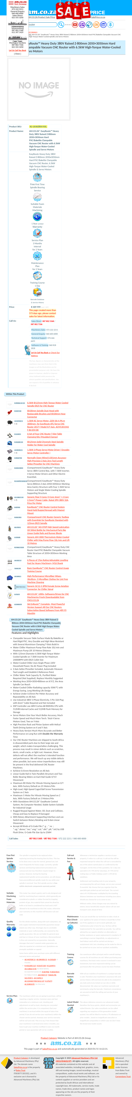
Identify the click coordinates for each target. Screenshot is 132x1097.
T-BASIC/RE (52, 975)
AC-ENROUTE (30, 984)
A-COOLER (52, 959)
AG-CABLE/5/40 (30, 969)
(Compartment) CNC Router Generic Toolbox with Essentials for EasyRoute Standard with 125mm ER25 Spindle (48, 520)
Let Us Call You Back (17, 50)
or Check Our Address (45, 354)
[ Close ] (17, 54)
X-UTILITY (48, 981)
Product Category (30, 32)
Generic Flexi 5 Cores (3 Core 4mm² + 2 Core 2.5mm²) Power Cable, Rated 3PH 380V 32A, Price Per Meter (48, 500)
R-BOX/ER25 (54, 972)
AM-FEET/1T (42, 975)
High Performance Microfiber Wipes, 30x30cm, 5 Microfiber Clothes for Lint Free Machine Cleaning (47, 579)
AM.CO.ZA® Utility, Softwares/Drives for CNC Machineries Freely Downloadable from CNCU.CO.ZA (48, 597)
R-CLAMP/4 (51, 965)
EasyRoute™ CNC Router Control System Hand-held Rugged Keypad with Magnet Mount (46, 510)
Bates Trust (20, 1070)
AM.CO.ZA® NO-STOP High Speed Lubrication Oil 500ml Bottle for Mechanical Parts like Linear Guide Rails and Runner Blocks (48, 530)
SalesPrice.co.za (49, 1048)
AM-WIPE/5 (38, 978)
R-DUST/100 (41, 965)
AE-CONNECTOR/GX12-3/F (34, 981)
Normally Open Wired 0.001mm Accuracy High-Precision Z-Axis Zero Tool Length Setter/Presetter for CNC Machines (46, 460)
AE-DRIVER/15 (41, 959)
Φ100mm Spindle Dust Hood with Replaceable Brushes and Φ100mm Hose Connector (46, 413)
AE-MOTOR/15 (30, 959)
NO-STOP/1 (29, 978)
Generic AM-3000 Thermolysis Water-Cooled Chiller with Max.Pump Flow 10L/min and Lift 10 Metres (48, 540)
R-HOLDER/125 (30, 965)
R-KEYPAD (45, 972)
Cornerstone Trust (123, 1076)
